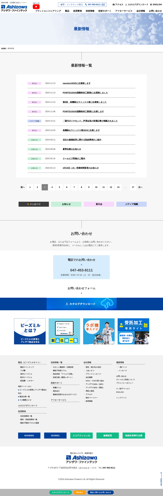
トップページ (121, 398)
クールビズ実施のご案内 (74, 158)
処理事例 (77, 11)
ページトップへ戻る (161, 479)
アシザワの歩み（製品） (95, 387)
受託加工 (56, 391)
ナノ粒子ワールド (123, 389)
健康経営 (107, 435)
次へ (140, 187)
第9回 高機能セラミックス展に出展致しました (85, 102)
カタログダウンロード (138, 5)
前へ (23, 187)
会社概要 (89, 377)
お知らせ (66, 204)
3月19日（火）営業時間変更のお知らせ (81, 168)
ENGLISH (157, 5)
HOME (3, 48)
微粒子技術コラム (60, 370)
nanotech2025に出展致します (77, 83)
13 (118, 187)
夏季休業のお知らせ (72, 149)
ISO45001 (29, 435)
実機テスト (57, 388)
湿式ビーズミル (26, 374)
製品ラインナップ (27, 367)
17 (133, 187)
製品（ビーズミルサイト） (29, 362)
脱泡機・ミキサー (27, 381)
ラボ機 (22, 370)
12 (111, 187)
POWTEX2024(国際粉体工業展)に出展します (83, 111)
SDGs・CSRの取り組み (95, 381)
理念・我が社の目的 (93, 367)
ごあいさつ (90, 370)
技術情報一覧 (56, 362)
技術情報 (90, 11)
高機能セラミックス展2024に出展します (81, 130)
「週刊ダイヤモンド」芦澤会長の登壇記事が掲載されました (90, 121)
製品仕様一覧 (25, 397)
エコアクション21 (81, 435)
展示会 (99, 204)
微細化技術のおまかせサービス (65, 394)
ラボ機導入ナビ (25, 400)
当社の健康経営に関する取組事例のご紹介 (82, 140)
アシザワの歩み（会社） (95, 384)
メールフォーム (103, 4)
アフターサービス (123, 11)
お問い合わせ (155, 11)
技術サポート (104, 11)
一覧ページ (122, 367)
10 (96, 187)
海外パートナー (92, 398)
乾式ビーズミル (26, 377)
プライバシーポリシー (124, 383)
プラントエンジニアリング (48, 11)
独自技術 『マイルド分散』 (63, 374)
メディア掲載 (131, 204)
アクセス (119, 5)
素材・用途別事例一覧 (28, 419)
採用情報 (89, 401)
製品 (67, 11)
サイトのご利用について (125, 380)
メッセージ (35, 204)
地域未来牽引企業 (133, 435)
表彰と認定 (90, 391)
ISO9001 (55, 435)
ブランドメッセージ (93, 374)
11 (103, 187)
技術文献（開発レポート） (63, 377)
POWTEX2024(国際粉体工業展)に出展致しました (85, 93)
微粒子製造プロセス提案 (29, 423)
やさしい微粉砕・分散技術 (63, 367)
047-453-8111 (94, 4)
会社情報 (140, 11)
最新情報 (120, 362)
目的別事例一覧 (26, 416)
